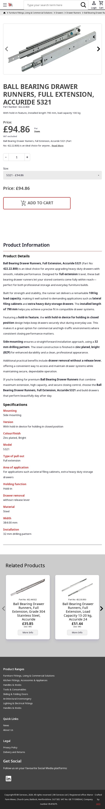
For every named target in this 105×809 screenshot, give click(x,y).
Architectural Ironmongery (17, 698)
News (6, 725)
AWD (98, 803)
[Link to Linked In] (8, 778)
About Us (8, 729)
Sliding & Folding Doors (15, 694)
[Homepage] (4, 12)
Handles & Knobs (12, 684)
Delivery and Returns (14, 752)
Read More (57, 145)
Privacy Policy (10, 747)
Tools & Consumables (14, 689)
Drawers (59, 12)
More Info (28, 632)
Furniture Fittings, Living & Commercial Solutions (29, 675)
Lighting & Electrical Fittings (18, 703)
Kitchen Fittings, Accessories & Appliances (25, 680)
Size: (6, 168)
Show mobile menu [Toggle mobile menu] (6, 5)
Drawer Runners (73, 12)
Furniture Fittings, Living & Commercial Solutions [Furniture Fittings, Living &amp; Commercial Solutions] (30, 12)
